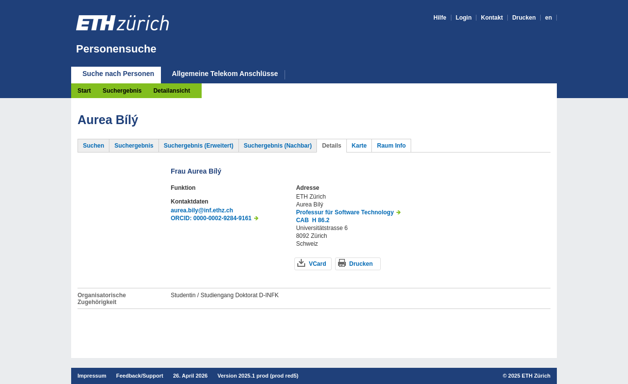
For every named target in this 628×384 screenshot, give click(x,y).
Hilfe (440, 18)
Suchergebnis (122, 91)
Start (84, 91)
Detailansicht (172, 91)
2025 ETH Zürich (529, 376)
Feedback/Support (139, 376)
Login (464, 18)
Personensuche (116, 49)
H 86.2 (320, 220)
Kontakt (492, 18)
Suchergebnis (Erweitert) (199, 145)
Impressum (92, 376)
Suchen (93, 145)
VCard (317, 263)
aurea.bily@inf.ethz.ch (202, 210)
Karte (359, 145)
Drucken (524, 18)
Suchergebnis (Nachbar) (278, 145)
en (548, 18)
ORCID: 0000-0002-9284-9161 (211, 218)
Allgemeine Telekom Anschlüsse (225, 73)
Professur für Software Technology (344, 212)
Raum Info (391, 145)
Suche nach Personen (118, 73)
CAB (302, 220)
